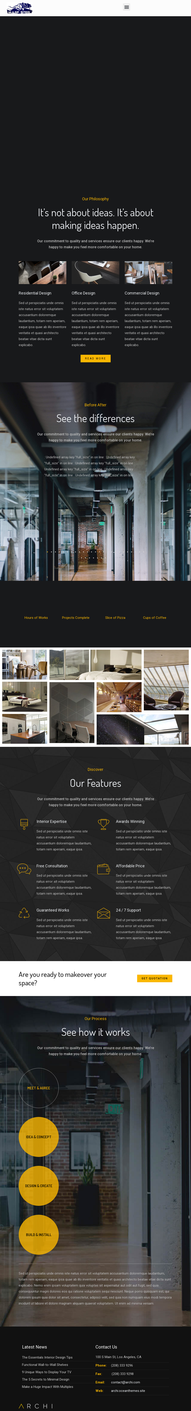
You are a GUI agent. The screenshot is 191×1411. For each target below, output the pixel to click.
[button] (126, 7)
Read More (95, 358)
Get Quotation (155, 978)
